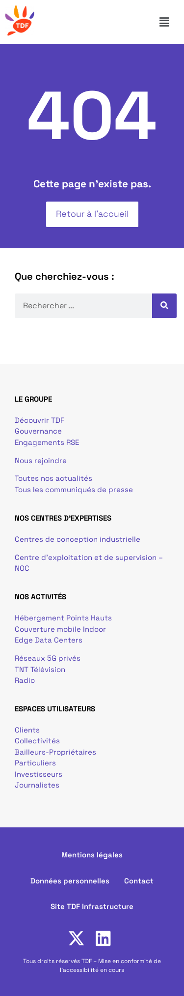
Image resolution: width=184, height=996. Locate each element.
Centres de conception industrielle (77, 539)
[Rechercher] (164, 305)
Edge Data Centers (48, 639)
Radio (25, 680)
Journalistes (37, 785)
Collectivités (37, 740)
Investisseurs (38, 774)
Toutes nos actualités (53, 478)
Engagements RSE (47, 442)
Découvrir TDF (39, 420)
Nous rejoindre (41, 460)
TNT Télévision (40, 669)
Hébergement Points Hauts (63, 617)
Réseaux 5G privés (47, 658)
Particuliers (35, 762)
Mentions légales (92, 854)
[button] (168, 22)
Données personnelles (69, 880)
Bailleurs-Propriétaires (55, 752)
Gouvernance (38, 431)
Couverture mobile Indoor (60, 629)
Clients (27, 729)
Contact (139, 880)
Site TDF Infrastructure (92, 906)
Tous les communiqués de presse (74, 489)
